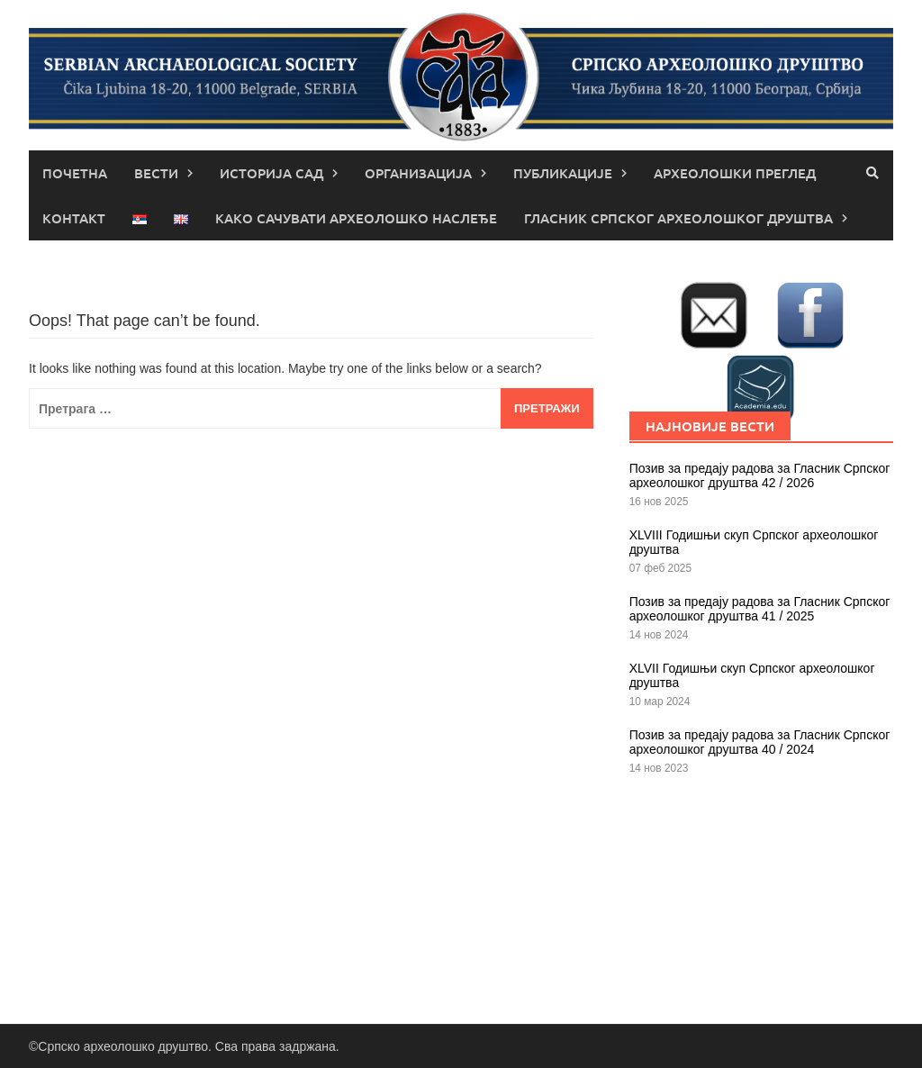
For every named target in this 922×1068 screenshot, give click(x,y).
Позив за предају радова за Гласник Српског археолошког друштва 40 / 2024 (759, 742)
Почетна (74, 173)
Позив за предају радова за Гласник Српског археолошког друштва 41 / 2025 (759, 608)
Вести (156, 173)
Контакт (73, 218)
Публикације (562, 173)
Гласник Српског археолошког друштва (678, 218)
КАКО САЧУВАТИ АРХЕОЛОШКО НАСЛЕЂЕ (356, 218)
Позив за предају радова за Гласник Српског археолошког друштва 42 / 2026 (759, 475)
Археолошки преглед (735, 173)
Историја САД (271, 173)
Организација (418, 173)
